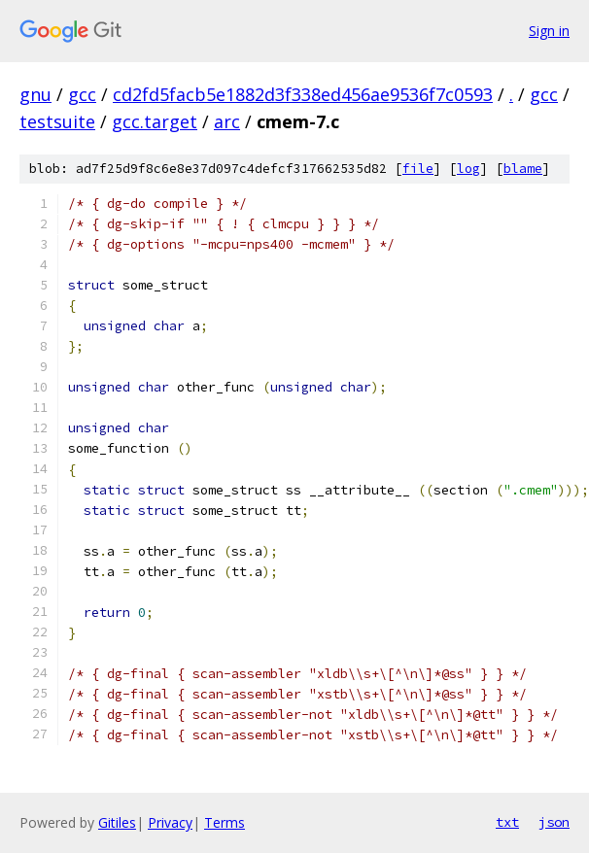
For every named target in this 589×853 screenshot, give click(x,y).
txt (507, 822)
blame (522, 168)
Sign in (549, 30)
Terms (224, 822)
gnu (35, 94)
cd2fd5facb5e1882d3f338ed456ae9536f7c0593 (303, 94)
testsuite (57, 121)
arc (227, 121)
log (468, 168)
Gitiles (117, 822)
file (417, 168)
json (554, 822)
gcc (82, 94)
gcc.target (154, 121)
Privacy (170, 822)
